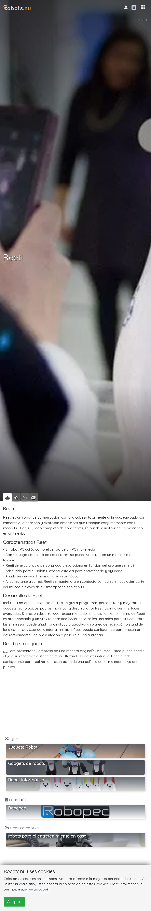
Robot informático (26, 779)
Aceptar (14, 901)
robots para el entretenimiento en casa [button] (47, 836)
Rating (143, 19)
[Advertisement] (75, 702)
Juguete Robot (22, 747)
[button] (143, 7)
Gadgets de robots (26, 763)
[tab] (7, 497)
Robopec (17, 808)
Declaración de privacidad (30, 889)
